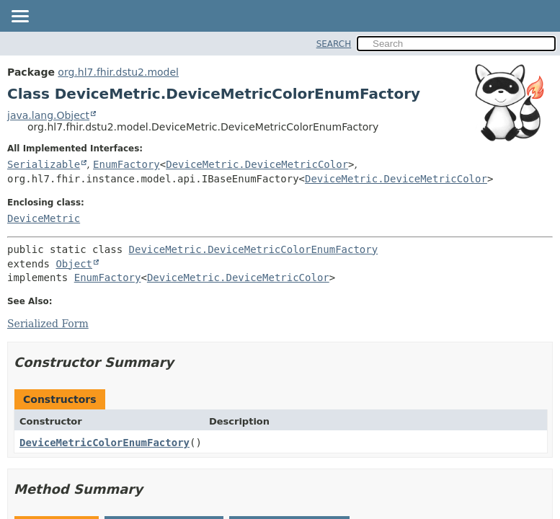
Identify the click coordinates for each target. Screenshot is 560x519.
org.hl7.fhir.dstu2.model (118, 72)
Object (73, 264)
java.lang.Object (48, 115)
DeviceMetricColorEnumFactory (104, 442)
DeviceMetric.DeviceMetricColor (257, 164)
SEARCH (334, 44)
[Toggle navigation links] (19, 17)
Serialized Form (48, 323)
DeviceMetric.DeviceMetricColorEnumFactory (253, 249)
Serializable (43, 164)
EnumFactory (126, 164)
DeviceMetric (43, 218)
